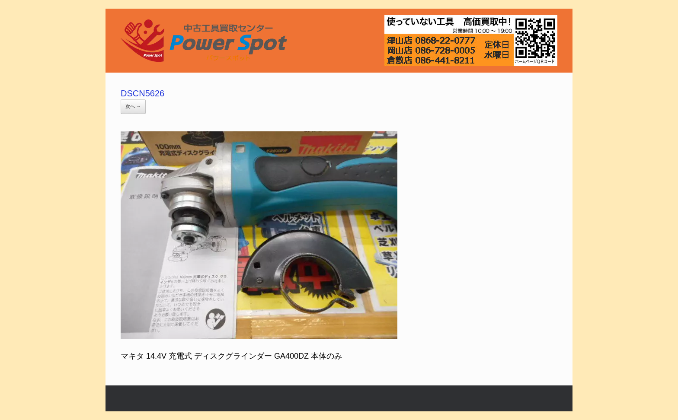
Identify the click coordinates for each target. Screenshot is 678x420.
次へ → (133, 106)
